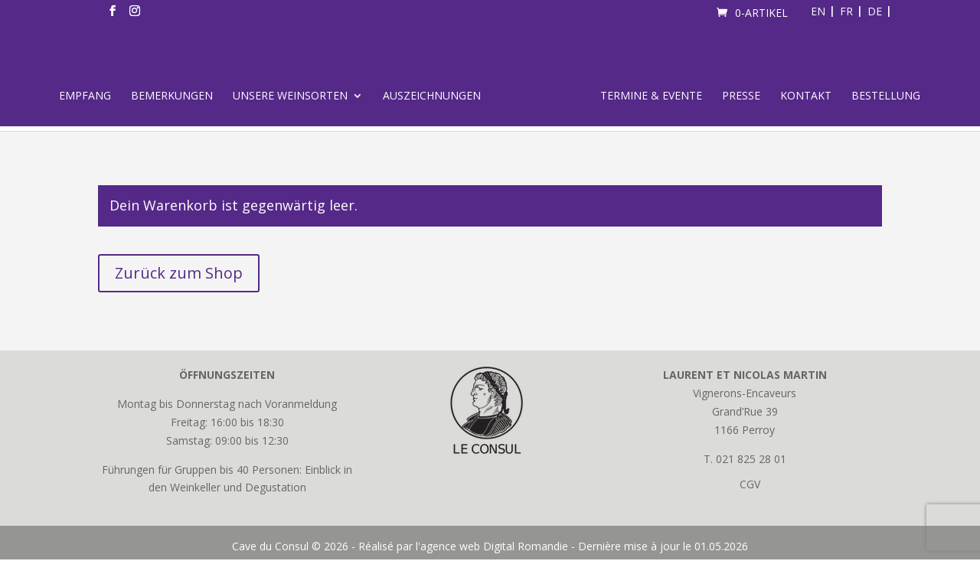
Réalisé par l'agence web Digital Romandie (463, 546)
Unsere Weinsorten (290, 96)
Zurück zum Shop (179, 273)
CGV (750, 484)
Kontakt (805, 96)
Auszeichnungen (432, 96)
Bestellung (885, 96)
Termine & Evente (651, 96)
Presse (741, 96)
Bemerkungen (172, 96)
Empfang (85, 96)
